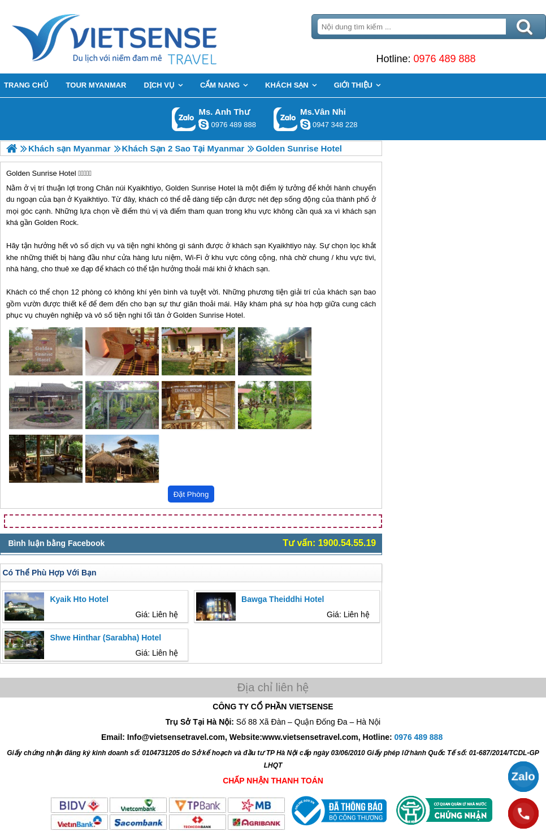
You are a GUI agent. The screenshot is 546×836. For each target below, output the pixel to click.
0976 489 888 (444, 58)
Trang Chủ (142, 36)
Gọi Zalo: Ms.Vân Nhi (285, 119)
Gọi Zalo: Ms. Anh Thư (184, 119)
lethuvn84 (203, 124)
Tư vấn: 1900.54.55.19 (329, 543)
